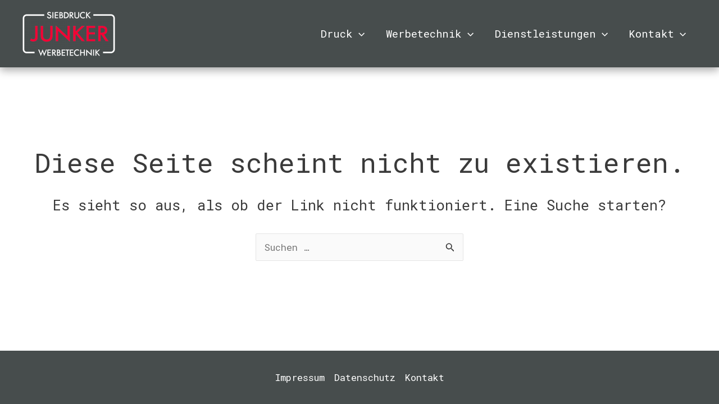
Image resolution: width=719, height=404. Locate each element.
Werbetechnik (430, 33)
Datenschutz (364, 377)
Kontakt (657, 33)
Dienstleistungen (551, 33)
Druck (343, 33)
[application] (359, 33)
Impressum (300, 377)
